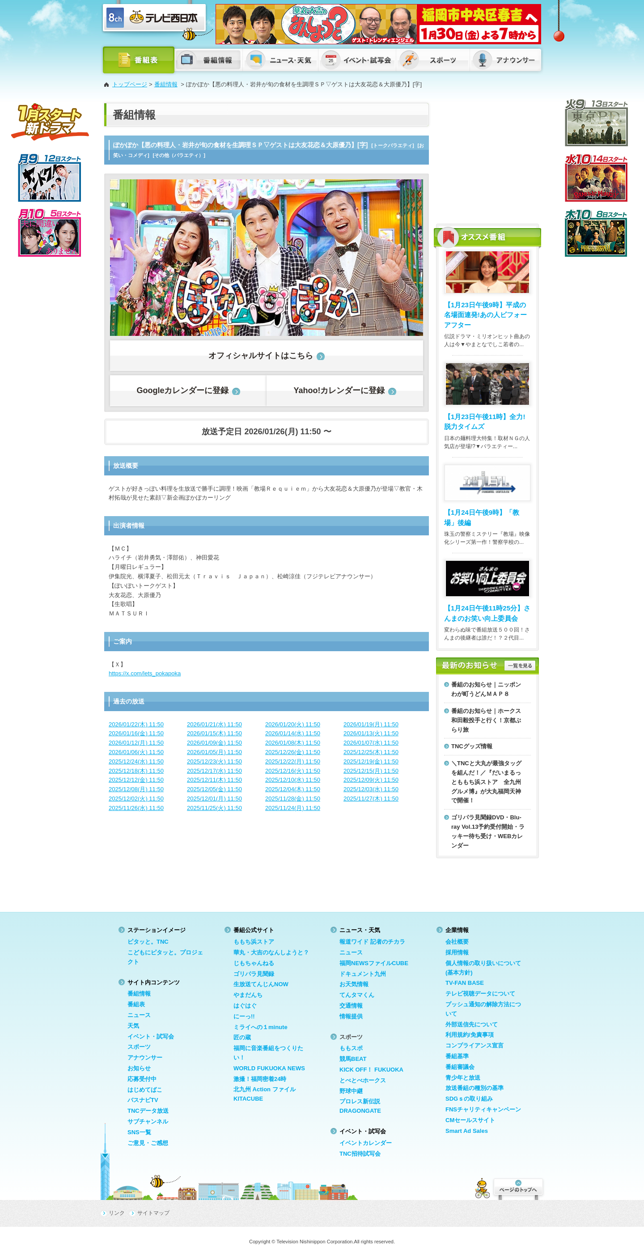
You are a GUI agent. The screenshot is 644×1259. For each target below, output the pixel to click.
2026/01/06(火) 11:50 (136, 752)
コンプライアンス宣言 (474, 1045)
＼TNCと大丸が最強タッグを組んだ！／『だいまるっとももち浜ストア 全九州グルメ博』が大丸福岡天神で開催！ (486, 782)
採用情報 (457, 952)
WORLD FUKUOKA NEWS (269, 1068)
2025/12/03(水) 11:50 (370, 789)
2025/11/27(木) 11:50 (370, 798)
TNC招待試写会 (360, 1153)
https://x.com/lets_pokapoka (145, 673)
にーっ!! (244, 1016)
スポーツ (139, 1046)
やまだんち (248, 995)
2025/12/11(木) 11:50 (214, 779)
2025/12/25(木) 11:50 (370, 752)
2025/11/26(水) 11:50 (136, 808)
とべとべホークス (362, 1080)
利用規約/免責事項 (469, 1034)
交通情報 (351, 1005)
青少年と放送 (462, 1077)
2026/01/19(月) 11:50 (370, 724)
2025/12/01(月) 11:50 (214, 798)
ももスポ (351, 1048)
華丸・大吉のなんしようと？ (271, 952)
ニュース (139, 1015)
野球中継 (351, 1091)
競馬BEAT (352, 1059)
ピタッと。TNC (148, 941)
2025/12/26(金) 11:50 (292, 752)
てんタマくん (356, 995)
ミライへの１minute (260, 1027)
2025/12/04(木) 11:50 (292, 789)
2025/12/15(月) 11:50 (370, 770)
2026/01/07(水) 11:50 (370, 742)
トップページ (129, 84)
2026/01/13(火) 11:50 (370, 733)
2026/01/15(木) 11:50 (214, 733)
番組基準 (457, 1056)
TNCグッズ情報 (471, 746)
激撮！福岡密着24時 (259, 1079)
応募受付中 (142, 1079)
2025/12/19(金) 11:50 (370, 761)
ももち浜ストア (253, 941)
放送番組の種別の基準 (474, 1088)
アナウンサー (144, 1057)
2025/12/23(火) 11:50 (214, 761)
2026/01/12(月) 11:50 (136, 742)
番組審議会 (460, 1067)
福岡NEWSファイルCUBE (373, 963)
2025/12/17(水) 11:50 (214, 770)
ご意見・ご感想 (147, 1143)
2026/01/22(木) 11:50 (136, 724)
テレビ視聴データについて (480, 993)
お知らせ (139, 1068)
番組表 (136, 1004)
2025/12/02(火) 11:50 (136, 798)
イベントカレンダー (365, 1143)
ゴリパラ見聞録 (253, 974)
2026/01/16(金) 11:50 (136, 733)
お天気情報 (354, 984)
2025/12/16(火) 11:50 (292, 770)
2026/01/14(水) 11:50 (292, 733)
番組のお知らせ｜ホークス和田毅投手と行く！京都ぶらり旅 (486, 720)
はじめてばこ (144, 1089)
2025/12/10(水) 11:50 (292, 779)
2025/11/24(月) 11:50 (292, 808)
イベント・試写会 (150, 1036)
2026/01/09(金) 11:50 (214, 742)
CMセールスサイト (470, 1120)
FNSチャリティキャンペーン (483, 1109)
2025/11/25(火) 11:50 (214, 808)
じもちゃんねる (253, 963)
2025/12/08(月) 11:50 (136, 789)
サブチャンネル (147, 1121)
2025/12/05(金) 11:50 (214, 789)
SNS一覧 (139, 1132)
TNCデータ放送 (148, 1110)
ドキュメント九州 (362, 974)
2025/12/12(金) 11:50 (136, 779)
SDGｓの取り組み (469, 1098)
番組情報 (166, 84)
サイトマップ (153, 1213)
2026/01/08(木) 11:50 (292, 742)
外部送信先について (471, 1024)
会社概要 (457, 941)
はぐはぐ (245, 1005)
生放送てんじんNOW (260, 984)
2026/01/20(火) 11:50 (292, 724)
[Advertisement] (487, 159)
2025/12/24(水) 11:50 (136, 761)
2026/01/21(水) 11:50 (214, 724)
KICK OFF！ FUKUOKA (371, 1069)
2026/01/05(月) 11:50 (214, 752)
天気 (133, 1025)
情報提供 (351, 1016)
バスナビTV (142, 1100)
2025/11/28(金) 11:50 (292, 798)
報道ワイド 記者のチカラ (372, 941)
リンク (117, 1213)
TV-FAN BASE (464, 982)
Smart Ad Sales (466, 1131)
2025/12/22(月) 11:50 (292, 761)
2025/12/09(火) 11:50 (370, 779)
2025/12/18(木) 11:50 (136, 770)
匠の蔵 (242, 1037)
